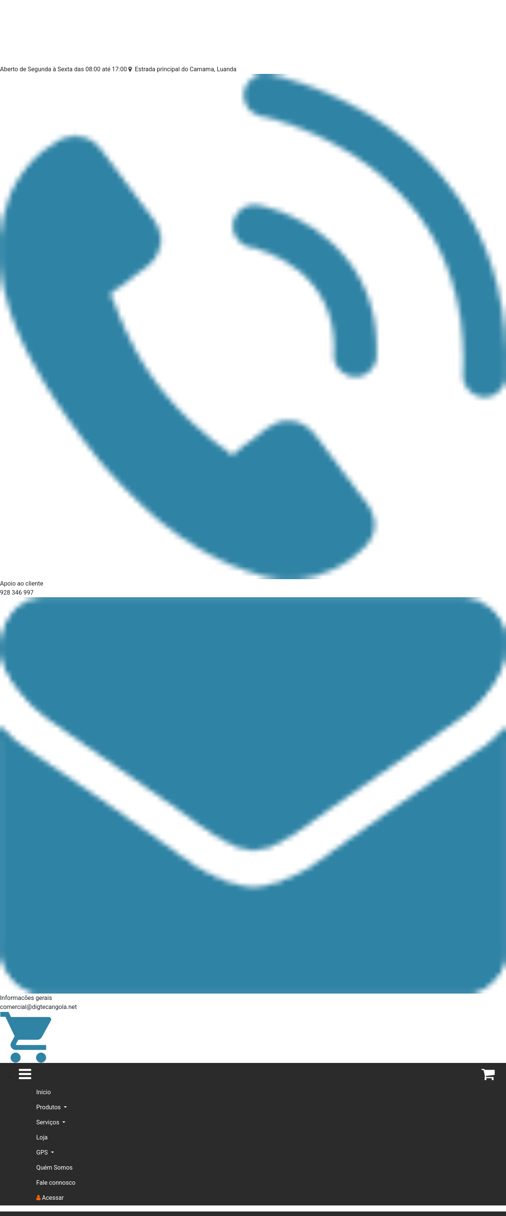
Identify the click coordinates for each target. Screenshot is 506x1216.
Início (43, 1092)
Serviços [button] (48, 1122)
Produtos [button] (49, 1107)
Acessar (50, 1197)
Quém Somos (54, 1167)
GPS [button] (42, 1152)
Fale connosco (56, 1182)
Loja (42, 1137)
